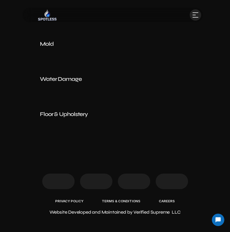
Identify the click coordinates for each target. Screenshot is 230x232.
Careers (167, 201)
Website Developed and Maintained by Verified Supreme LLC (115, 212)
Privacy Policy (69, 201)
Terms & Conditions (121, 201)
